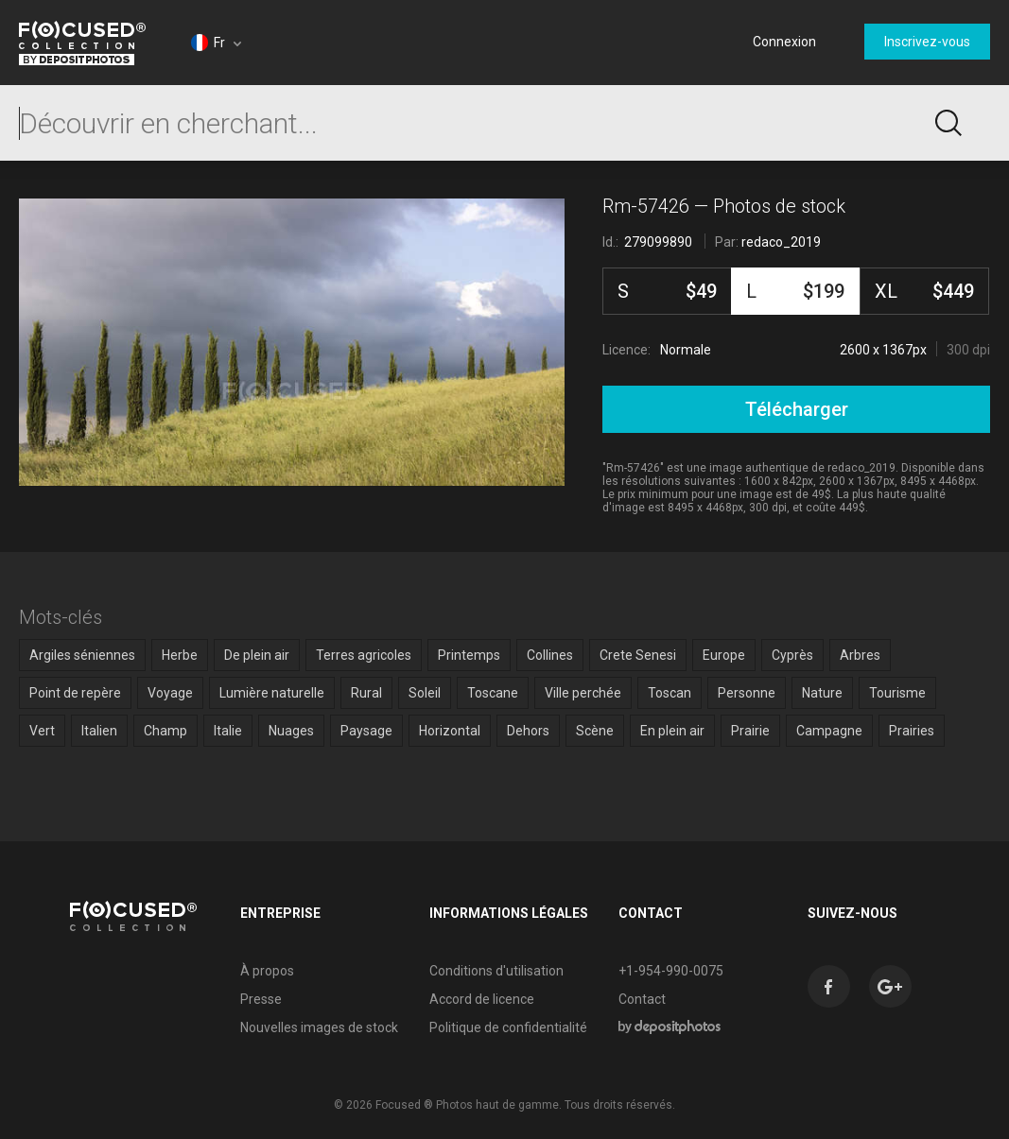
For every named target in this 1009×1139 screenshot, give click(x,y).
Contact (642, 999)
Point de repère (75, 692)
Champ (165, 730)
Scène (595, 730)
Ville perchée (583, 692)
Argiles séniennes (82, 655)
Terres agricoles (363, 655)
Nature (822, 692)
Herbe (180, 655)
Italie (228, 730)
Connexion (784, 41)
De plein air (256, 655)
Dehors (528, 730)
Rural (366, 692)
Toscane (492, 692)
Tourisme (897, 692)
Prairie (750, 730)
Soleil (425, 692)
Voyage (170, 692)
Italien (99, 730)
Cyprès (792, 655)
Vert (42, 730)
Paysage (366, 730)
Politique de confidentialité (508, 1027)
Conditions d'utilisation (496, 970)
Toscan (669, 692)
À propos (267, 970)
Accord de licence (481, 999)
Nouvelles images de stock (319, 1027)
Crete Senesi (638, 655)
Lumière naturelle (271, 692)
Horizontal (449, 730)
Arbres (860, 655)
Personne (746, 692)
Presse (261, 999)
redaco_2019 (781, 242)
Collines (550, 655)
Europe (724, 655)
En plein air (672, 730)
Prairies (911, 730)
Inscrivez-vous (927, 41)
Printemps (469, 655)
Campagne (829, 730)
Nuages (291, 730)
